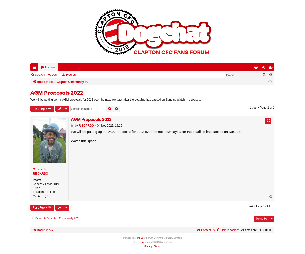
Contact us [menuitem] (206, 230)
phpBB (140, 238)
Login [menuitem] (264, 68)
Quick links (35, 68)
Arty (144, 242)
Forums (50, 67)
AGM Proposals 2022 (56, 93)
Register (72, 74)
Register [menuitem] (271, 68)
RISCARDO (40, 173)
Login (55, 74)
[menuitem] (256, 67)
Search (40, 74)
